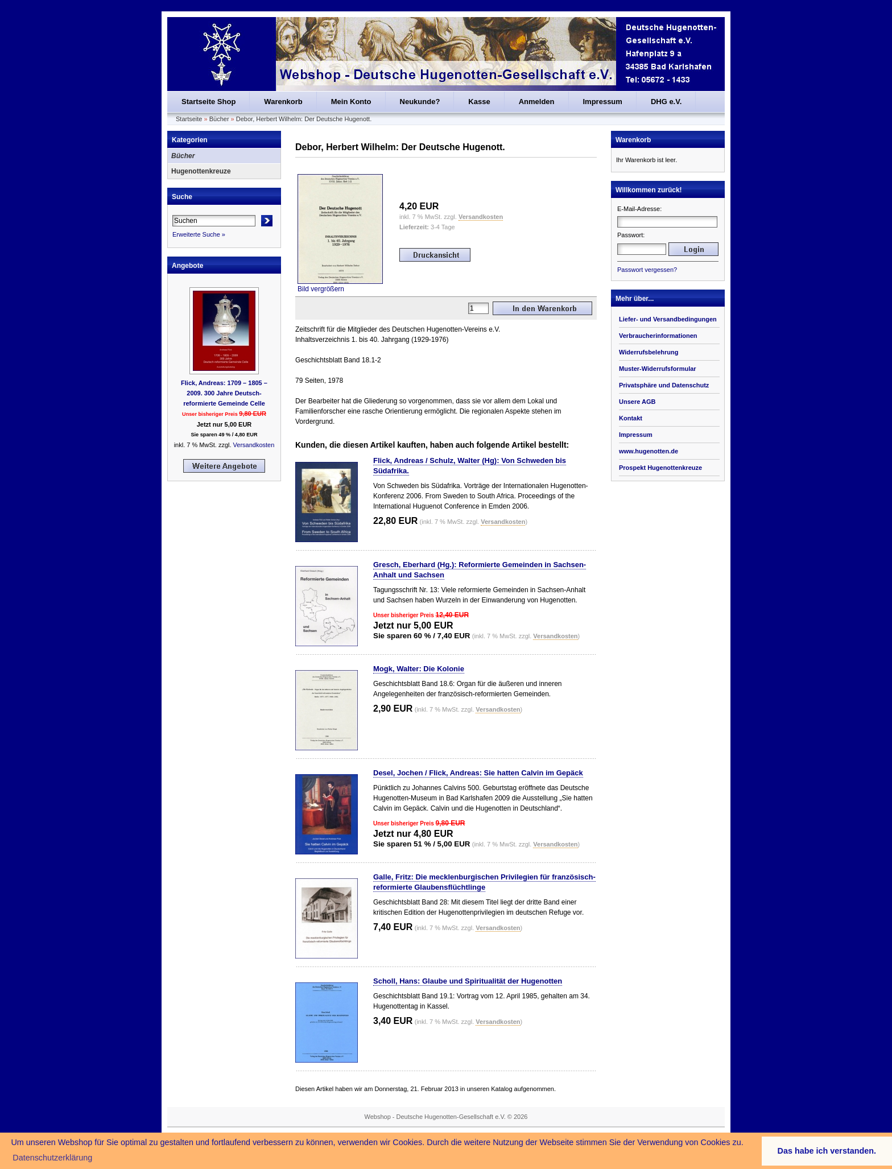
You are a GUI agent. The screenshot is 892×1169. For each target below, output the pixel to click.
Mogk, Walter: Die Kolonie (418, 668)
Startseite (189, 118)
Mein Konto (351, 101)
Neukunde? (420, 101)
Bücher (219, 118)
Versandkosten (254, 444)
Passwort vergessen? (647, 269)
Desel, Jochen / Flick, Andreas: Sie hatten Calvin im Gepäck (478, 773)
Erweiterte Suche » (198, 234)
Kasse (479, 101)
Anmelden (537, 101)
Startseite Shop (208, 101)
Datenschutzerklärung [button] (52, 1157)
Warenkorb (283, 101)
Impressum (602, 101)
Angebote (187, 266)
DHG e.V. (666, 101)
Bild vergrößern (340, 285)
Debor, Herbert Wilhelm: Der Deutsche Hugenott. (303, 118)
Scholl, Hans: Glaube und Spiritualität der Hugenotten (467, 981)
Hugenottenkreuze (201, 171)
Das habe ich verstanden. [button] (827, 1150)
